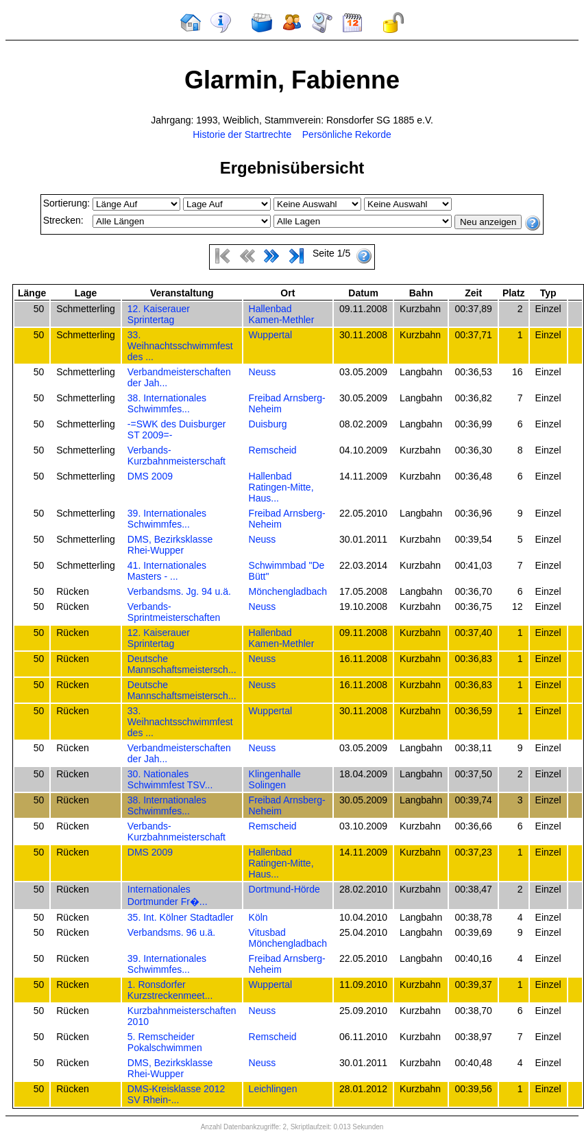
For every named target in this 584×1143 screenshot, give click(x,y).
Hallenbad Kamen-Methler (282, 314)
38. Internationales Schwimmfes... (166, 403)
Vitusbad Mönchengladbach (288, 938)
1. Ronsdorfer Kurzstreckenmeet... (170, 990)
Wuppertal (271, 334)
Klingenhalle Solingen (275, 779)
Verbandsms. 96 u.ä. (171, 932)
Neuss (262, 371)
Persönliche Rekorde (346, 134)
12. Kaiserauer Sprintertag (158, 314)
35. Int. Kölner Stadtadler (180, 917)
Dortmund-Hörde (284, 889)
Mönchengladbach (288, 591)
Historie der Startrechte (242, 134)
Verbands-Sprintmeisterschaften (173, 612)
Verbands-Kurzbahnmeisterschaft (176, 456)
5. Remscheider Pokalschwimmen (164, 1042)
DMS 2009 (150, 476)
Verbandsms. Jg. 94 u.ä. (179, 591)
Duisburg (268, 424)
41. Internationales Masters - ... (166, 571)
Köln (258, 917)
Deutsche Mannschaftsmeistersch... (181, 664)
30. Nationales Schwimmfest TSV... (169, 779)
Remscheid (273, 450)
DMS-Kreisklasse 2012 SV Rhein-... (176, 1094)
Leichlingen (273, 1088)
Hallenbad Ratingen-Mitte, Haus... (281, 487)
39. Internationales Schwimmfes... (166, 519)
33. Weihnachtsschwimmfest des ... (180, 345)
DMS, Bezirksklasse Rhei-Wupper (169, 545)
